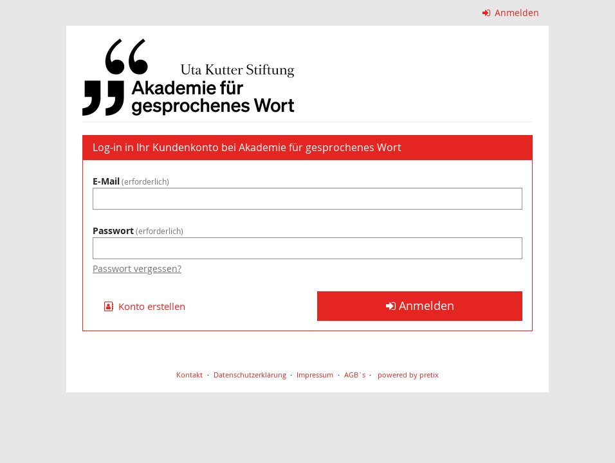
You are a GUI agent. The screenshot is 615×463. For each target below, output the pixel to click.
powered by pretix (408, 374)
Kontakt (189, 374)
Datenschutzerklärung (250, 374)
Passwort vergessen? (137, 268)
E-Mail (131, 181)
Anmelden (511, 12)
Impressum (315, 374)
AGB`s (354, 374)
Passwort (138, 230)
